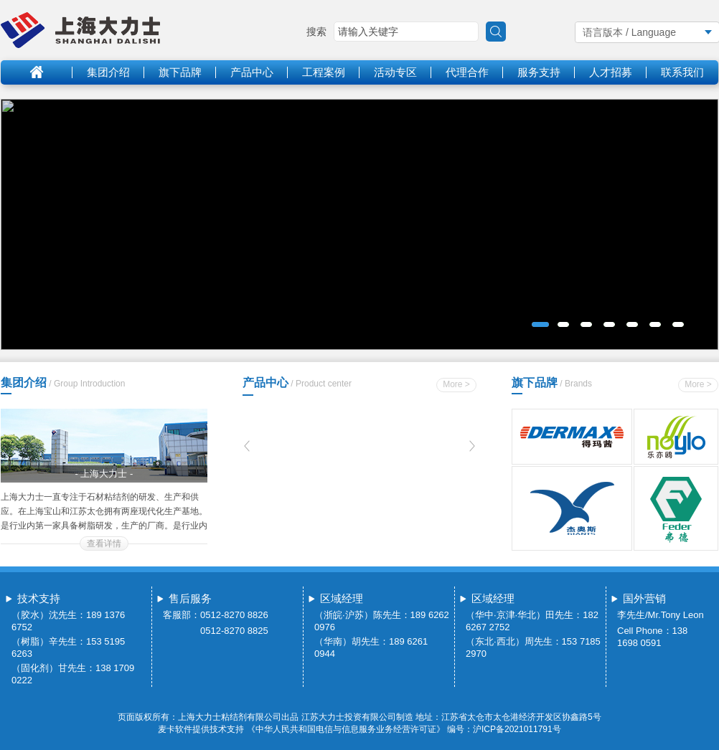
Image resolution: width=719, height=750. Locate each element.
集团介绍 (108, 72)
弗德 (676, 509)
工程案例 (323, 72)
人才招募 (610, 72)
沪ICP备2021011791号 (517, 729)
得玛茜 (571, 436)
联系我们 (682, 72)
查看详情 (104, 543)
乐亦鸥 (676, 436)
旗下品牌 (180, 72)
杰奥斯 (571, 509)
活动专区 (395, 72)
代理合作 (467, 72)
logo (80, 30)
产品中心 (251, 72)
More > (456, 384)
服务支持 (538, 72)
